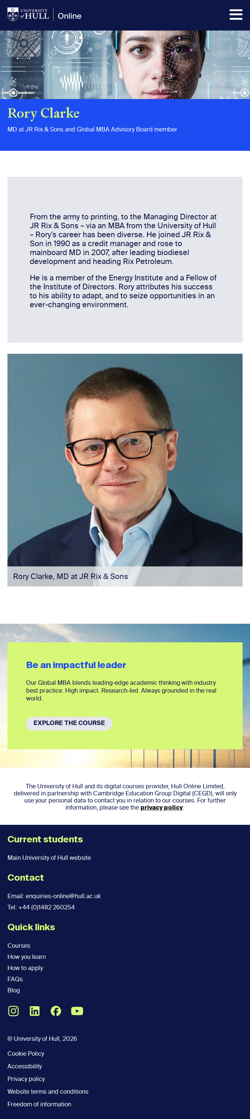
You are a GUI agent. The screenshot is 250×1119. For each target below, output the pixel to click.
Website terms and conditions (47, 1091)
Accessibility (24, 1066)
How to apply (25, 968)
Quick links (31, 927)
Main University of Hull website (49, 857)
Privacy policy (26, 1079)
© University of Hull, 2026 (42, 1038)
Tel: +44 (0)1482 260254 (41, 907)
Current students (45, 839)
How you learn (26, 956)
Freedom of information (39, 1104)
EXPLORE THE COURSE (69, 724)
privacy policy (161, 808)
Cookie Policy (25, 1053)
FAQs (15, 979)
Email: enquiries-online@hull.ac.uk (54, 896)
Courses (18, 945)
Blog (13, 990)
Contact (25, 878)
